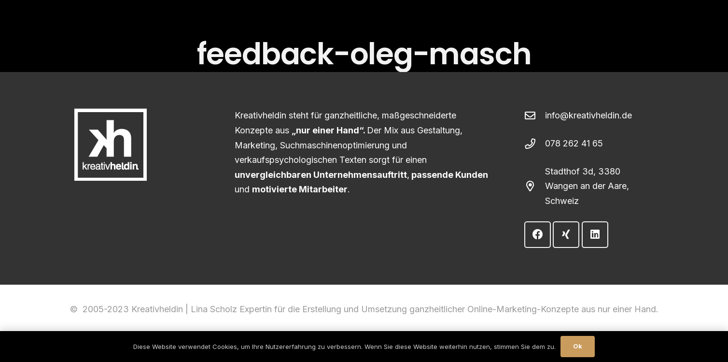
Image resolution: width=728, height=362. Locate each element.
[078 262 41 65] (534, 144)
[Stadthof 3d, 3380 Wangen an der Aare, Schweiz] (534, 186)
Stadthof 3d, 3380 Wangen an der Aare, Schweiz (587, 186)
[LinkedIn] (595, 234)
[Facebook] (537, 234)
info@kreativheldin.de (588, 115)
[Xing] (566, 234)
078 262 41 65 (574, 143)
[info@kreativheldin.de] (534, 116)
